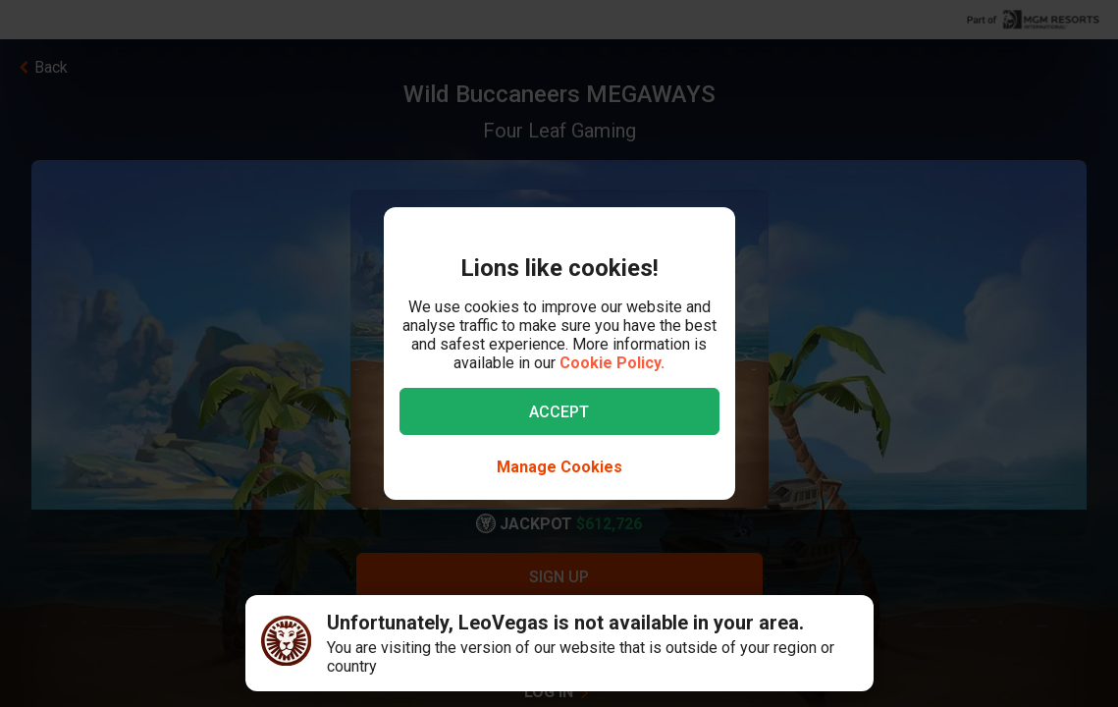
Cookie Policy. (612, 363)
